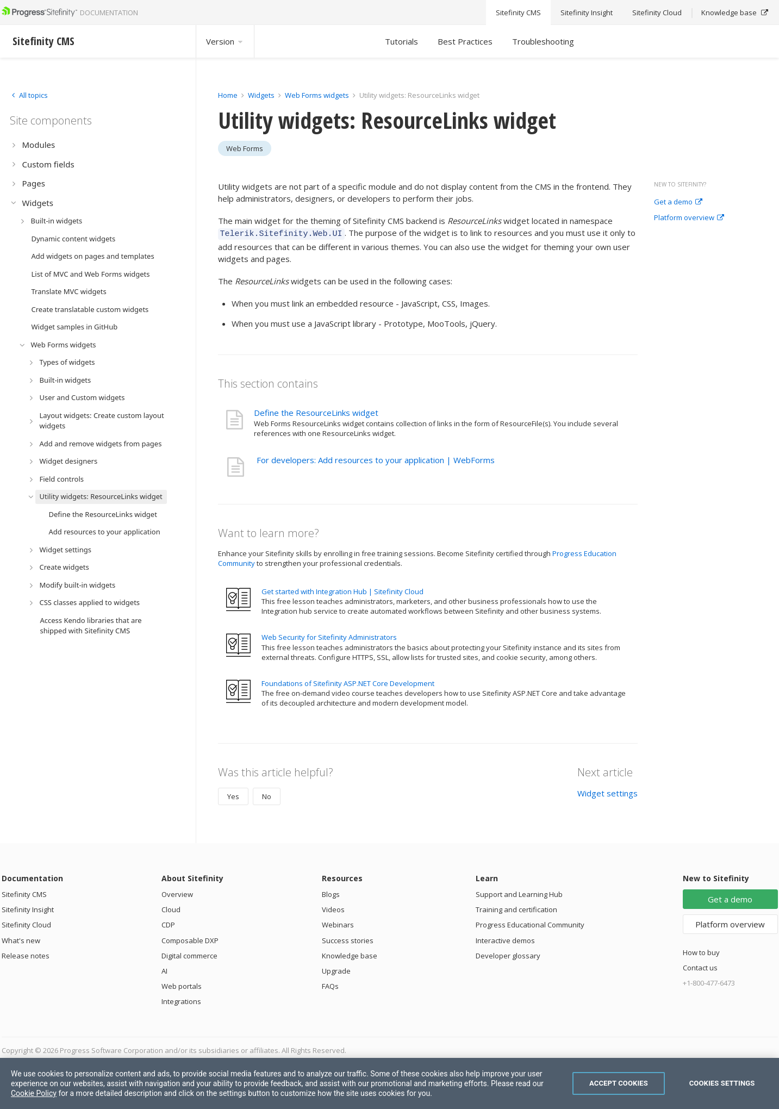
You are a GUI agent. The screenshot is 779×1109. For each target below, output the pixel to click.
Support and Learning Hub (519, 893)
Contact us (700, 966)
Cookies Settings (722, 1083)
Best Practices (465, 41)
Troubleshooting (543, 41)
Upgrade (336, 969)
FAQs (330, 984)
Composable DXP (190, 939)
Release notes (25, 954)
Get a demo (678, 202)
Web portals (181, 984)
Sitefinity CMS (24, 893)
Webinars (338, 923)
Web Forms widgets (317, 95)
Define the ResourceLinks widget (316, 411)
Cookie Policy (34, 1093)
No (266, 795)
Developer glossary (508, 954)
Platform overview (689, 218)
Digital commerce (189, 954)
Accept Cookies (618, 1083)
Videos (333, 908)
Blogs (331, 893)
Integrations (181, 1000)
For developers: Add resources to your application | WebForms (376, 458)
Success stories (347, 939)
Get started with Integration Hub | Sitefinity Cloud (342, 590)
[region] (389, 1083)
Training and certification (516, 908)
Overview (177, 893)
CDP (168, 923)
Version (225, 41)
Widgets (261, 95)
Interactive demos (505, 939)
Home (228, 95)
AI (164, 969)
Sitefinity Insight (28, 908)
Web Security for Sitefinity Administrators (329, 635)
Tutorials (401, 41)
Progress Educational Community (530, 923)
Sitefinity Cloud (26, 923)
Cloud (170, 908)
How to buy (701, 951)
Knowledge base (349, 954)
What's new (21, 939)
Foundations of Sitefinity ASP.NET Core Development (347, 682)
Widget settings (607, 791)
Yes (233, 795)
